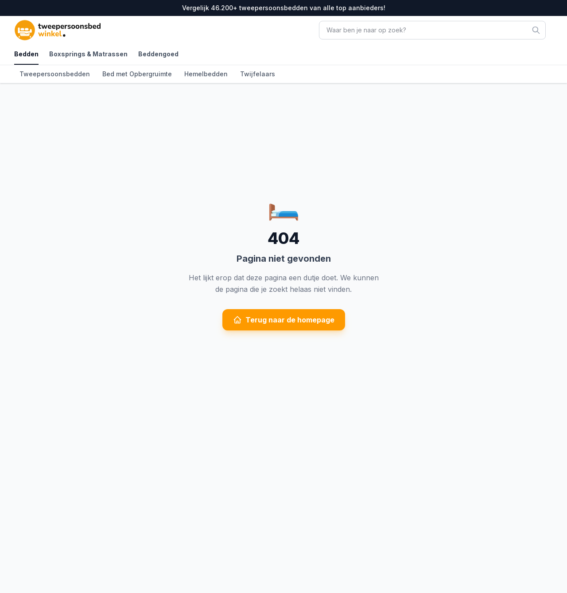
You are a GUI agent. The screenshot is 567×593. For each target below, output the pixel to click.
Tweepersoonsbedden (54, 74)
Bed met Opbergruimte (137, 74)
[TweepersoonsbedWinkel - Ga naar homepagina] (72, 30)
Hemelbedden (206, 74)
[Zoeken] (536, 30)
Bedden (26, 54)
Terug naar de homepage (283, 319)
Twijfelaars (257, 74)
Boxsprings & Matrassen (88, 54)
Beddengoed (158, 54)
